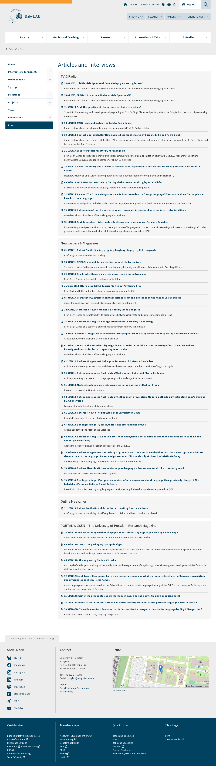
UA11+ (63, 757)
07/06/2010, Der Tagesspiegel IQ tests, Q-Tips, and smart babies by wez (105, 424)
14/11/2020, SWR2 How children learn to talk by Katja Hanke (98, 123)
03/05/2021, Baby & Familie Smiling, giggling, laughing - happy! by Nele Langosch (110, 250)
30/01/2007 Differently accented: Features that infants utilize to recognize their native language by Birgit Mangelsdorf (133, 609)
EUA (62, 746)
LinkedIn (18, 679)
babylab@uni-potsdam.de (80, 678)
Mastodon (19, 686)
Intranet (133, 4)
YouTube (18, 708)
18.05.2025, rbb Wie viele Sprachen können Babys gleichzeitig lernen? (103, 83)
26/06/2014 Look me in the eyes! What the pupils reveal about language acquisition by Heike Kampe (121, 532)
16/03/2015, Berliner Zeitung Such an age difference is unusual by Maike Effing (108, 321)
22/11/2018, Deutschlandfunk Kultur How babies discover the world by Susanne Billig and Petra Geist (122, 134)
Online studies (16, 79)
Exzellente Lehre (16, 742)
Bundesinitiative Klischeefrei (22, 735)
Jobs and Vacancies (123, 742)
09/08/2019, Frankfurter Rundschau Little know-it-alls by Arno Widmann (105, 274)
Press (22, 49)
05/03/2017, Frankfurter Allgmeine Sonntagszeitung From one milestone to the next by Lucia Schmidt (122, 297)
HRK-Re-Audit (30, 746)
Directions (14, 94)
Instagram (19, 672)
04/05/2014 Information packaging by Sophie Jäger (93, 544)
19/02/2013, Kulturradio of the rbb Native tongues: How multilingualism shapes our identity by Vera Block (125, 210)
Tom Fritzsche (44, 638)
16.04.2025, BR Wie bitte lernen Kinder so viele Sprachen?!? (97, 95)
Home (11, 64)
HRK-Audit (12, 746)
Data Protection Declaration (74, 688)
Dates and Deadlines (123, 735)
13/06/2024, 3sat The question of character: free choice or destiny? (102, 107)
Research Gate (22, 693)
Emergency (145, 4)
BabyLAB (32, 16)
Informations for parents (23, 71)
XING (16, 701)
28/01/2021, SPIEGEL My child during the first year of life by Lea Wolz (102, 262)
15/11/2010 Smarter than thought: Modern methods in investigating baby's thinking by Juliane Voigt (122, 595)
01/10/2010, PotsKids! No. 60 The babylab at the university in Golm (102, 412)
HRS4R (10, 750)
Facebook (19, 665)
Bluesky (18, 658)
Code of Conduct (16, 739)
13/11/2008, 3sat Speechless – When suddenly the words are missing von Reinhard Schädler (116, 222)
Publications (15, 117)
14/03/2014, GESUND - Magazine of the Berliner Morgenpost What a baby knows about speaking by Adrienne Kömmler (131, 333)
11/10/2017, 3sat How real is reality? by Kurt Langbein (94, 150)
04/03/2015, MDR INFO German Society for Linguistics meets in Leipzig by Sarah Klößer (113, 182)
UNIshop (117, 746)
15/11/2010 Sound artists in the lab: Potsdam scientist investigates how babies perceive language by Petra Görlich (130, 602)
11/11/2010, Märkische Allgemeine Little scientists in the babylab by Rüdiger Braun (111, 385)
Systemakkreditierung (19, 753)
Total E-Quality (14, 757)
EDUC (62, 750)
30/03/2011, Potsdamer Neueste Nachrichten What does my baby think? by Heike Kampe (114, 373)
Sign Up (12, 87)
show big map (119, 690)
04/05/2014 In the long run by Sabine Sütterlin (90, 560)
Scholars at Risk (68, 742)
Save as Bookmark (175, 739)
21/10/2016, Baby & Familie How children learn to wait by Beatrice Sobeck (106, 508)
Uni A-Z (155, 4)
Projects (13, 102)
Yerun (63, 753)
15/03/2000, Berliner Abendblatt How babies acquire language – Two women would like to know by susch (124, 468)
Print (167, 735)
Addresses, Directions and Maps (130, 753)
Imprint (63, 684)
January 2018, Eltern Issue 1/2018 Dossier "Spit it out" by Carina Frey (102, 285)
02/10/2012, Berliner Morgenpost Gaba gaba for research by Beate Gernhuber (108, 361)
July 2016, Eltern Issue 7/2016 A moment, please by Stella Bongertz (102, 309)
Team (11, 110)
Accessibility (66, 691)
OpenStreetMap (192, 686)
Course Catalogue (122, 750)
